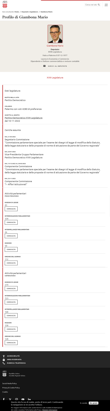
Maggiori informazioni (49, 410)
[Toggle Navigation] (106, 5)
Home (17, 12)
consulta (11, 209)
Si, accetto (83, 403)
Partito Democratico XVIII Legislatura (23, 117)
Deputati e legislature (30, 12)
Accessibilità (11, 356)
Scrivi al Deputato (55, 66)
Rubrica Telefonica (14, 363)
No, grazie (93, 403)
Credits (5, 392)
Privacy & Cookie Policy (11, 388)
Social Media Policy (9, 383)
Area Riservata (12, 359)
